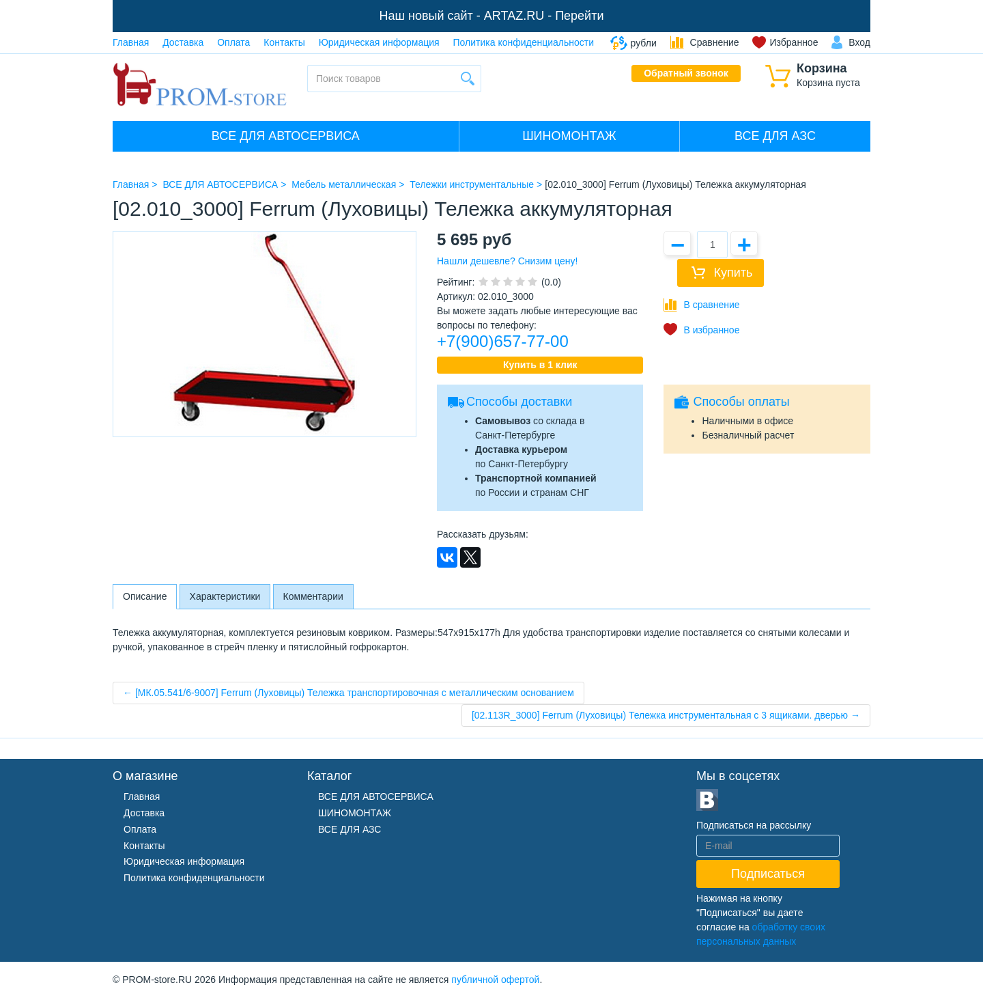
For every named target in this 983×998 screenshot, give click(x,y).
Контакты (283, 42)
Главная (131, 42)
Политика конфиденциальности (524, 42)
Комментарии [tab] (313, 596)
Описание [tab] (145, 596)
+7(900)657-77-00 (503, 341)
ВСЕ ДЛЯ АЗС (775, 136)
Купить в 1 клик (540, 364)
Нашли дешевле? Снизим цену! (507, 260)
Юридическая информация (379, 42)
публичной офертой (495, 979)
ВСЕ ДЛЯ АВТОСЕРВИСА (286, 136)
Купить (732, 272)
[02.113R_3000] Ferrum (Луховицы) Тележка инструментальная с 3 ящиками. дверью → (666, 715)
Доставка (182, 42)
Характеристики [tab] (225, 596)
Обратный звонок (686, 73)
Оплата (233, 42)
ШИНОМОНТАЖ (569, 136)
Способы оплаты (741, 401)
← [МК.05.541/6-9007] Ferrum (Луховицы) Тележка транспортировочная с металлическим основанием (348, 692)
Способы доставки (519, 401)
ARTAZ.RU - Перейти (544, 16)
